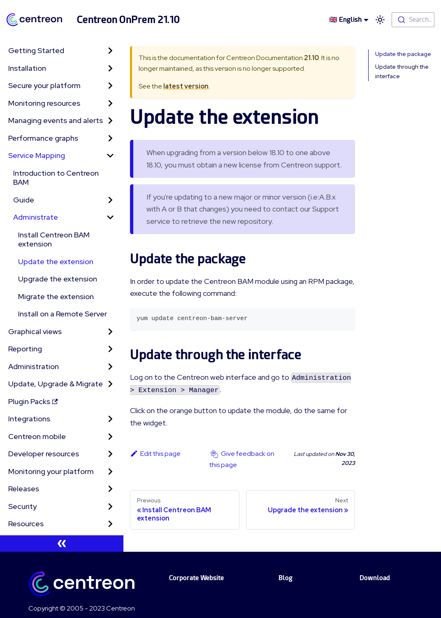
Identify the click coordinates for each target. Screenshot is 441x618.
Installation (27, 68)
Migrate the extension (56, 296)
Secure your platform (44, 85)
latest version (186, 86)
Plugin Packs (33, 401)
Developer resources (43, 453)
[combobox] (413, 19)
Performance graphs (43, 138)
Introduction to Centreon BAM (56, 177)
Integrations (29, 418)
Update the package (403, 54)
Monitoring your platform (51, 471)
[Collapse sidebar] (61, 543)
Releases (23, 488)
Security (22, 506)
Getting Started (36, 50)
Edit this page (155, 453)
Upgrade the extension (57, 278)
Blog (285, 578)
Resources (26, 523)
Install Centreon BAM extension (54, 239)
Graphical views (35, 331)
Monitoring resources (44, 103)
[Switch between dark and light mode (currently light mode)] (380, 19)
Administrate (35, 217)
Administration (33, 366)
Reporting (25, 348)
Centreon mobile (37, 436)
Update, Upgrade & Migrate (55, 383)
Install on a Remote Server (62, 313)
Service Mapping (36, 155)
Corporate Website (196, 578)
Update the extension (55, 261)
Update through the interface (402, 71)
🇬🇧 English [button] (345, 19)
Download (375, 578)
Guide (23, 199)
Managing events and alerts (55, 120)
